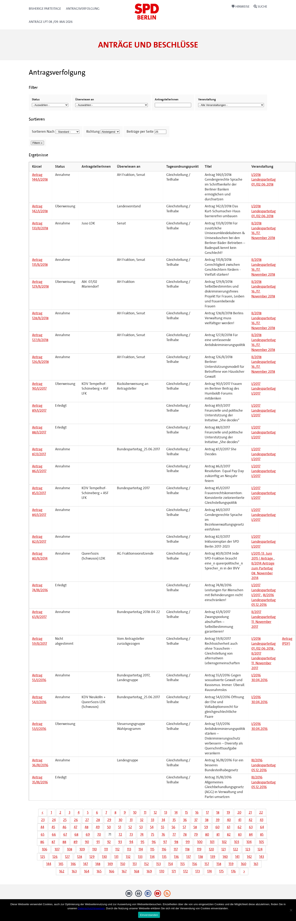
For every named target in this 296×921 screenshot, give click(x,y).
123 (247, 849)
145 (61, 864)
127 (67, 857)
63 (251, 827)
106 (44, 849)
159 (231, 864)
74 (141, 834)
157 (207, 864)
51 (119, 827)
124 (260, 849)
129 (92, 857)
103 (236, 842)
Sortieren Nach (43, 131)
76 (163, 834)
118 (187, 849)
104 (249, 842)
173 (197, 871)
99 (188, 842)
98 (176, 842)
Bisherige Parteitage (45, 8)
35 (174, 820)
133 (140, 857)
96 (154, 842)
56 (173, 827)
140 (225, 857)
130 (104, 857)
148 (97, 864)
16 (197, 812)
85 (262, 834)
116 (164, 849)
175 (221, 871)
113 (129, 849)
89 (75, 842)
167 (124, 871)
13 (165, 812)
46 (64, 827)
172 (185, 871)
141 (237, 857)
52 (130, 827)
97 (165, 842)
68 (76, 834)
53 (141, 827)
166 (111, 871)
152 (146, 864)
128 (79, 857)
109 (82, 849)
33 (152, 820)
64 (262, 827)
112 (117, 849)
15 (186, 812)
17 (207, 812)
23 (43, 820)
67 (65, 834)
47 (75, 827)
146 (73, 864)
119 (199, 849)
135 (164, 857)
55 (162, 827)
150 (122, 864)
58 (195, 827)
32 (141, 820)
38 (206, 820)
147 (85, 864)
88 (64, 842)
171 (174, 871)
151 (135, 864)
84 (251, 834)
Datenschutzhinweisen (91, 908)
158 (218, 864)
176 (233, 871)
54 (152, 827)
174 (209, 871)
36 (185, 820)
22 (261, 812)
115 (152, 849)
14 (176, 812)
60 (217, 827)
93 (120, 842)
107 (57, 849)
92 (109, 842)
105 (261, 842)
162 (61, 871)
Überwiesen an (84, 99)
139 (212, 857)
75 (152, 834)
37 (196, 820)
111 (106, 849)
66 (54, 834)
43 (261, 820)
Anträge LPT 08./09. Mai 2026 (51, 22)
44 (42, 827)
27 (87, 820)
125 (42, 857)
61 (228, 827)
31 (131, 820)
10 (134, 812)
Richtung (93, 131)
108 (69, 849)
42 (250, 820)
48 (86, 827)
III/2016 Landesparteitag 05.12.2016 (263, 600)
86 (42, 842)
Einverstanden (149, 914)
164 (86, 871)
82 (229, 834)
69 (88, 834)
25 (65, 820)
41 (239, 820)
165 (99, 871)
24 (54, 820)
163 (74, 871)
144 (48, 864)
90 (87, 842)
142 (249, 857)
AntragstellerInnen (166, 99)
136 (176, 857)
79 (196, 834)
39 (218, 820)
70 (99, 834)
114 (141, 849)
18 (217, 812)
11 (145, 812)
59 (206, 827)
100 (199, 842)
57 (184, 827)
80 (207, 834)
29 (109, 820)
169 (149, 871)
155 (182, 864)
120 (211, 849)
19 (228, 812)
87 (53, 842)
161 (256, 864)
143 (261, 857)
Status (36, 99)
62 (240, 827)
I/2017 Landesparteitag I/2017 (263, 389)
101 (212, 842)
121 (223, 849)
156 (194, 864)
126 (55, 857)
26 (76, 820)
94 (131, 842)
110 (94, 849)
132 (128, 857)
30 (120, 820)
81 (218, 834)
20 (239, 812)
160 (243, 864)
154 (170, 864)
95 (142, 842)
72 (120, 834)
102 (224, 842)
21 (250, 812)
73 (131, 834)
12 (155, 812)
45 (53, 827)
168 (136, 871)
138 (200, 857)
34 (163, 820)
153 (158, 864)
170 (161, 871)
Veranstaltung (207, 99)
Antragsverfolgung (82, 8)
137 (188, 857)
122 (235, 849)
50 (109, 827)
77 (174, 834)
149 (110, 864)
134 (152, 857)
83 (240, 834)
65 (42, 834)
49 (98, 827)
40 (229, 820)
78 (185, 834)
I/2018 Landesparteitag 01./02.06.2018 (263, 180)
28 (98, 820)
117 (176, 849)
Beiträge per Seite (140, 131)
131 (116, 857)
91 (98, 842)
